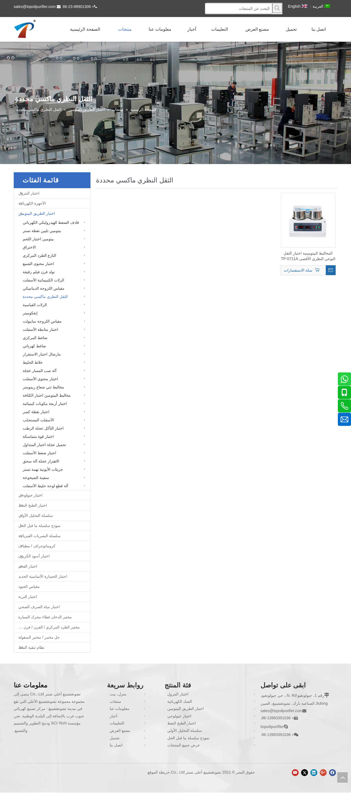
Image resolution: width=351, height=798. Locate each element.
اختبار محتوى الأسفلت (40, 379)
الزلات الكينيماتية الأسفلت (43, 280)
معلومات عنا (119, 708)
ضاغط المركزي (35, 337)
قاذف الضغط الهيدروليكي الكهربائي (51, 222)
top (342, 777)
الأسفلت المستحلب (38, 420)
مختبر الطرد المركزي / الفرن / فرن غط (48, 627)
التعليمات (117, 723)
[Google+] (323, 772)
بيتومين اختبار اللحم (38, 239)
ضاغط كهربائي (34, 346)
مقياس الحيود (29, 586)
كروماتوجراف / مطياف (36, 546)
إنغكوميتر (30, 313)
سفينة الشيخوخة (36, 477)
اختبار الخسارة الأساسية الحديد (42, 576)
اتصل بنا (116, 745)
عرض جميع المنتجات (183, 745)
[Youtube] (295, 772)
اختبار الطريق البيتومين (36, 213)
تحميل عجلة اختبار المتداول (44, 444)
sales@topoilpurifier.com (35, 6)
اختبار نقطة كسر (36, 412)
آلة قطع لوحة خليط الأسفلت (45, 486)
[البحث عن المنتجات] (238, 8)
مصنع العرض (120, 730)
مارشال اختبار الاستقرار (42, 354)
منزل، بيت (118, 694)
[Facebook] (332, 772)
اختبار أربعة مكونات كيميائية (45, 403)
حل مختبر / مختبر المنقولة (39, 637)
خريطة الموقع (159, 772)
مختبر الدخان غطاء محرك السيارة (45, 617)
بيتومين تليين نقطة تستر (42, 231)
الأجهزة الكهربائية (32, 203)
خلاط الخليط (33, 362)
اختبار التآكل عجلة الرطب (43, 428)
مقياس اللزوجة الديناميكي (43, 288)
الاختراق (29, 247)
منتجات (115, 701)
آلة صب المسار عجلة (39, 370)
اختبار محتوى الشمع (38, 263)
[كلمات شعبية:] (277, 8)
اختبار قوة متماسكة (38, 436)
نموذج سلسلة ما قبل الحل (39, 525)
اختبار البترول (28, 193)
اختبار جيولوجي (30, 495)
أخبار (113, 716)
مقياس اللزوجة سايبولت (42, 321)
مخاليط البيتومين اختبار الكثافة (47, 395)
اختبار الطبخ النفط (32, 505)
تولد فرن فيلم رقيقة (39, 272)
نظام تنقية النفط (31, 647)
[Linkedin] (313, 772)
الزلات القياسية (35, 305)
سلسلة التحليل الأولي (35, 515)
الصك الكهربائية (179, 701)
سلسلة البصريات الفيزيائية (39, 536)
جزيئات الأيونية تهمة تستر (43, 469)
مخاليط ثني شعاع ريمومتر (43, 387)
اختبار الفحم (27, 566)
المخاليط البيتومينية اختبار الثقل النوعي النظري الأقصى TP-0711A (308, 256)
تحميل (115, 738)
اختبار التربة (27, 596)
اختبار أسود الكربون (34, 556)
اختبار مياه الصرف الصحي (39, 607)
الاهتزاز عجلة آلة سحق (41, 461)
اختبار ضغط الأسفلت (39, 453)
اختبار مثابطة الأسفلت (40, 329)
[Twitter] (304, 772)
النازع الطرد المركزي (39, 255)
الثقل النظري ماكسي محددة (45, 296)
